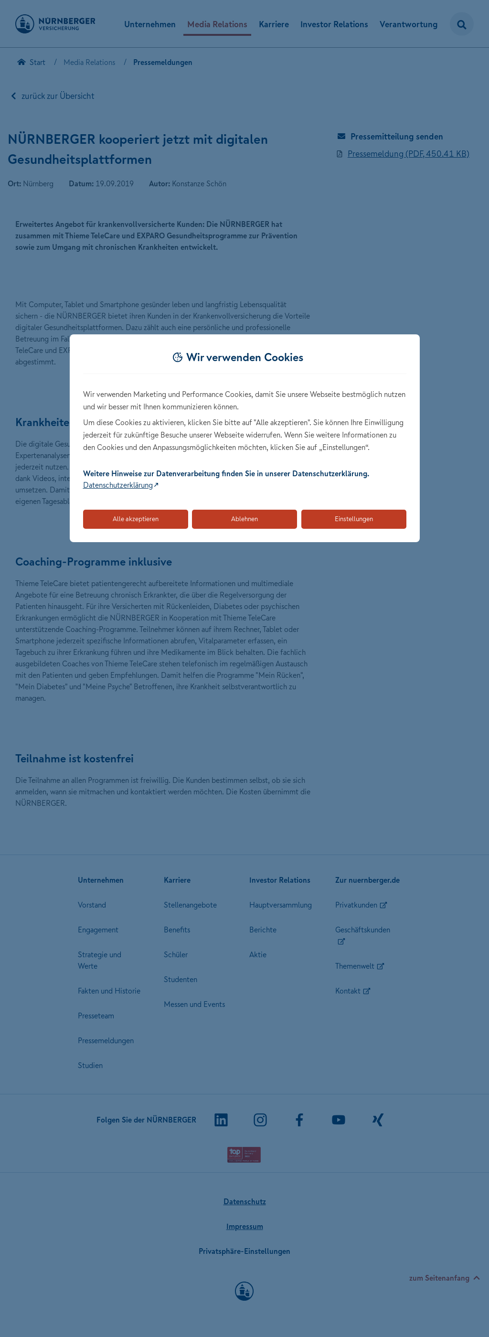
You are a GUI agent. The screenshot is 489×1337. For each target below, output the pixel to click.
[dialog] (245, 438)
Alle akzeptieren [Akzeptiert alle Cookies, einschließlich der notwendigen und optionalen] (136, 519)
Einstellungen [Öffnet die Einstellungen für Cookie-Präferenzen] (354, 519)
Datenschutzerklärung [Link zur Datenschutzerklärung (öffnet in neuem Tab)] (118, 485)
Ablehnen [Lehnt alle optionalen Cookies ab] (244, 519)
